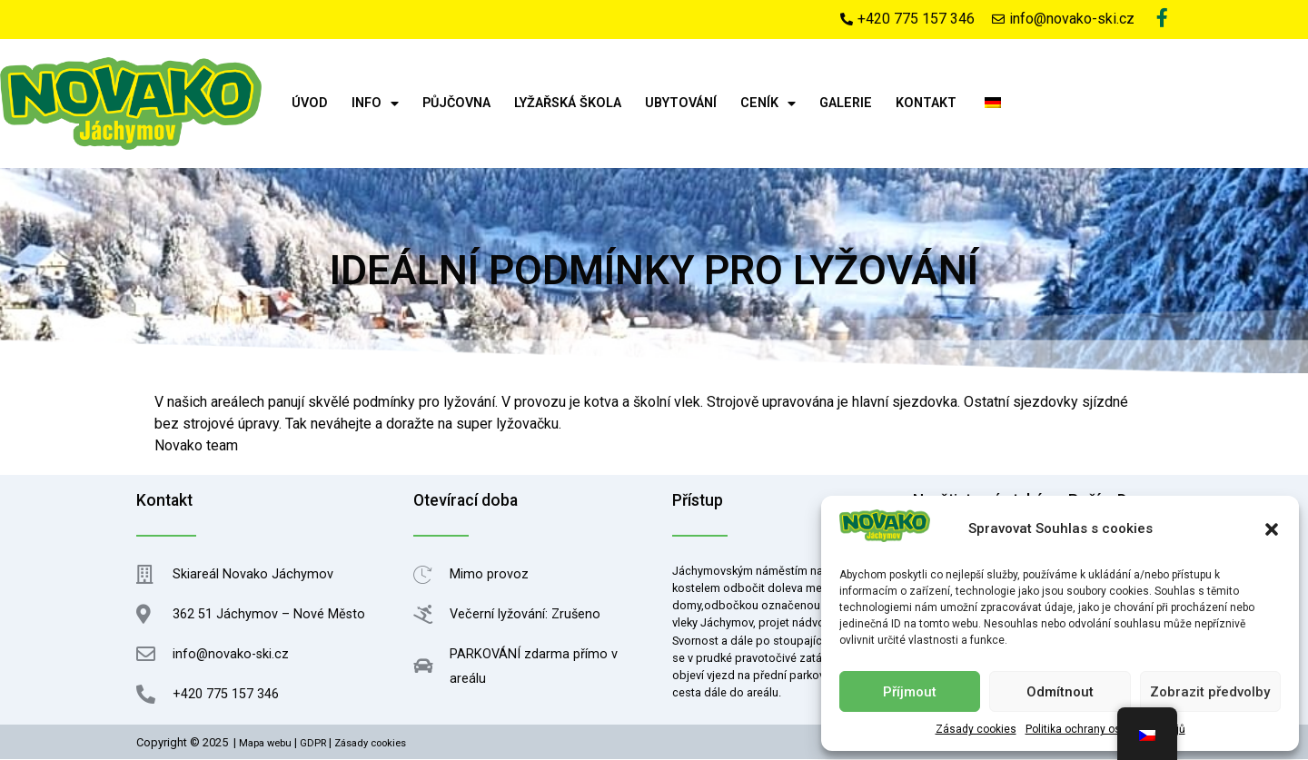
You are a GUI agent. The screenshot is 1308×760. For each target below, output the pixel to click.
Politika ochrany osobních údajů (1105, 729)
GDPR (313, 745)
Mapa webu (265, 745)
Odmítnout (1060, 692)
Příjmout (909, 692)
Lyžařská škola (567, 105)
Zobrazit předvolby (1210, 692)
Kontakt (926, 105)
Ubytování (681, 105)
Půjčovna (456, 105)
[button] (1272, 529)
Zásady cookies (976, 729)
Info (375, 104)
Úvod (310, 105)
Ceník (768, 104)
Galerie (845, 105)
